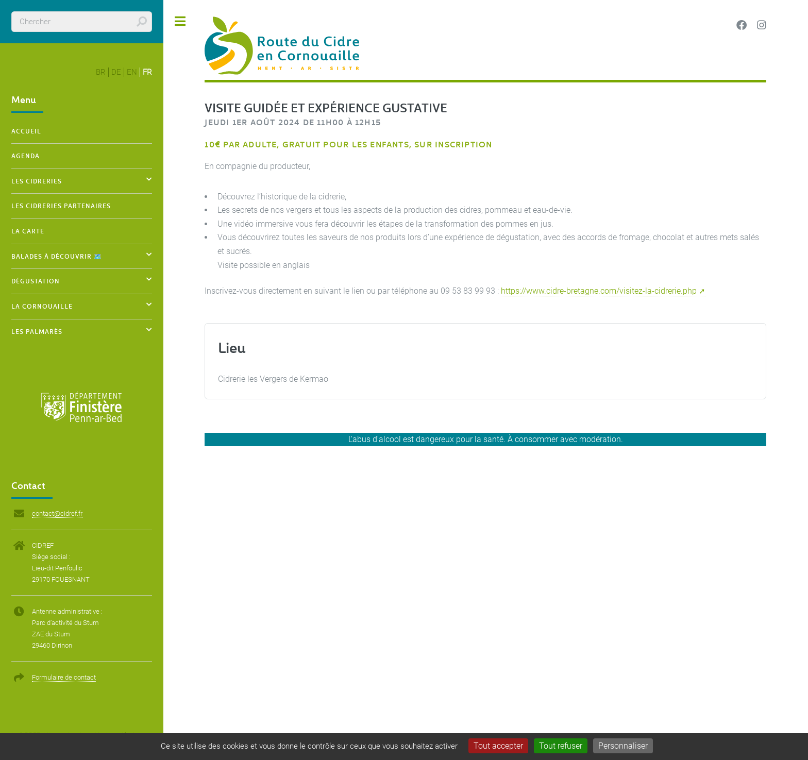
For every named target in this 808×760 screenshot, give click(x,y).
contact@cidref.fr (57, 513)
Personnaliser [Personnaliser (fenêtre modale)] (623, 746)
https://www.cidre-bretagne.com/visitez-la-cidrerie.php (599, 291)
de (116, 72)
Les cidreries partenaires (61, 205)
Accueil (26, 131)
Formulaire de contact (64, 677)
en (132, 72)
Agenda (25, 155)
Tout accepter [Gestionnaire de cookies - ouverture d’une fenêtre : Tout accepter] (498, 746)
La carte (27, 231)
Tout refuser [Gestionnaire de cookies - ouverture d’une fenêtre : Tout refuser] (560, 746)
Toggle (180, 21)
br (101, 72)
